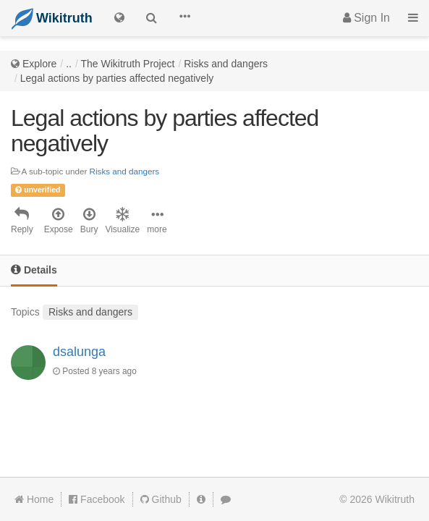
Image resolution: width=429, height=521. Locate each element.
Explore (39, 63)
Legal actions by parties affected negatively (116, 78)
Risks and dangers (226, 63)
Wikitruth (395, 499)
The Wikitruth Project (127, 63)
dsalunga (79, 351)
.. (69, 63)
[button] (184, 18)
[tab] (34, 271)
